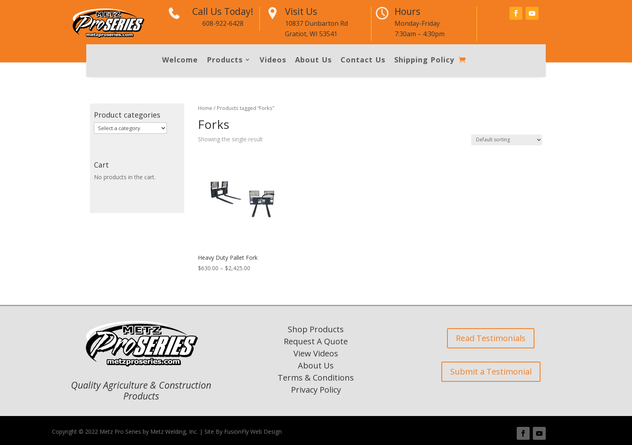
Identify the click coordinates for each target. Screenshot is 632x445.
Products (225, 60)
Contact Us (363, 60)
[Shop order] (506, 140)
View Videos (315, 353)
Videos (273, 60)
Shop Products (316, 329)
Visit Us (301, 11)
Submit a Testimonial (491, 371)
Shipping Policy (424, 60)
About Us (313, 60)
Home (205, 108)
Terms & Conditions (316, 377)
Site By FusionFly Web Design (243, 431)
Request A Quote (316, 341)
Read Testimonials (491, 338)
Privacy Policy (316, 389)
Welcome (180, 60)
